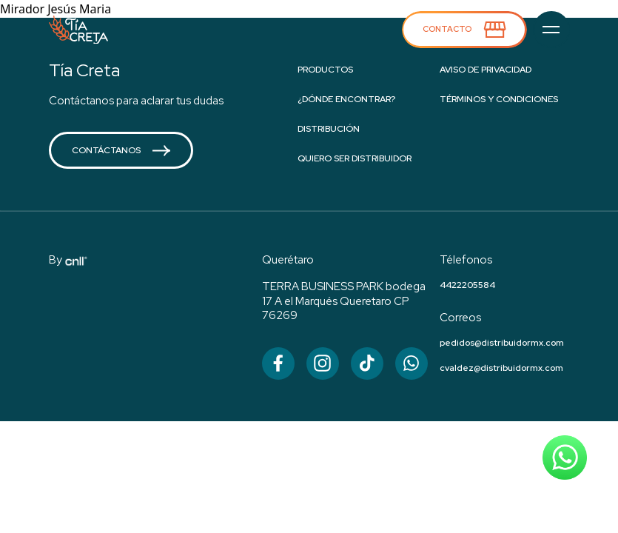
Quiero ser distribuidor (355, 158)
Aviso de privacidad (485, 70)
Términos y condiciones (499, 99)
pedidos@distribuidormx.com (502, 343)
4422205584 (467, 285)
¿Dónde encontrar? (346, 99)
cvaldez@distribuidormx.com (501, 368)
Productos (325, 70)
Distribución (329, 129)
